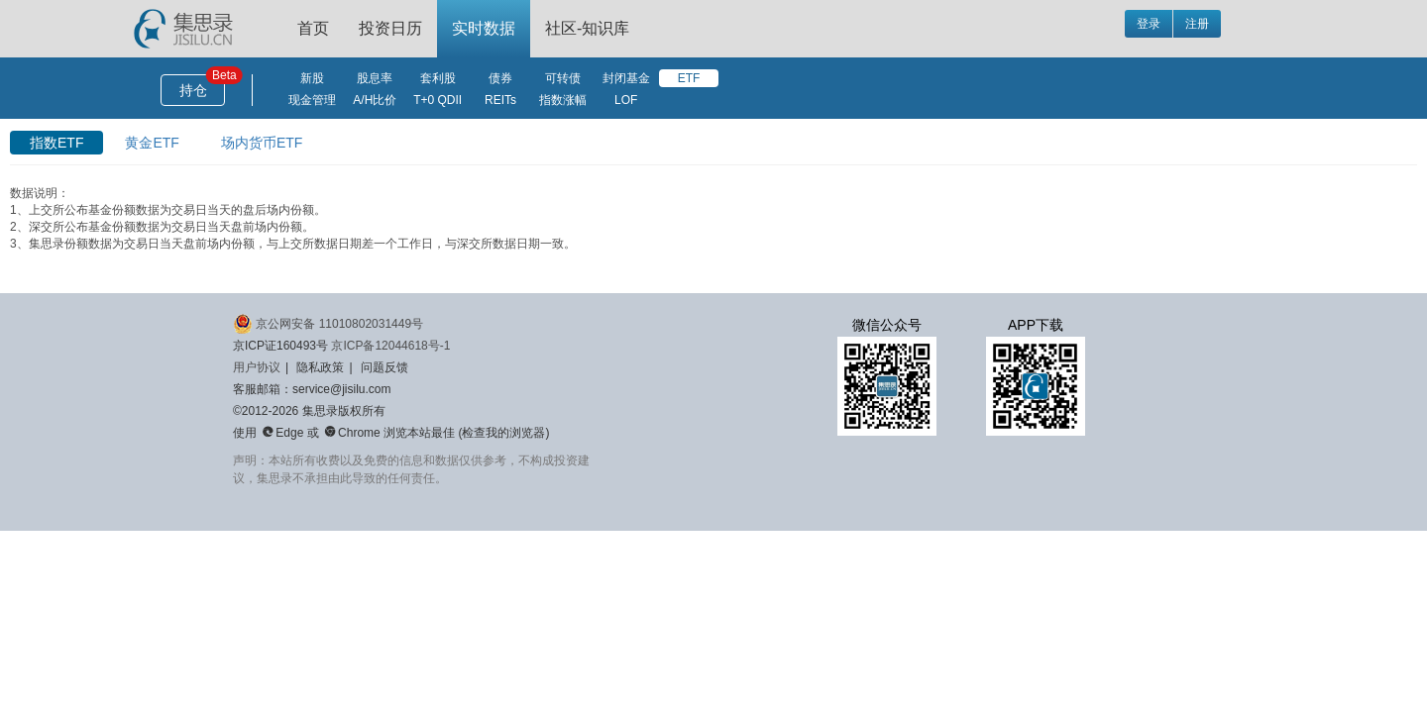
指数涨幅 (563, 100)
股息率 (374, 78)
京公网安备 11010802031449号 (328, 324)
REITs (500, 100)
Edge (282, 433)
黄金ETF (151, 143)
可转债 (563, 78)
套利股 (438, 78)
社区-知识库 (587, 28)
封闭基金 (626, 78)
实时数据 (483, 28)
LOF (625, 100)
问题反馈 (384, 367)
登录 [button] (1148, 24)
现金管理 (312, 100)
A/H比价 (374, 100)
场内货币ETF (261, 143)
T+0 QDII (437, 100)
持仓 (193, 90)
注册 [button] (1197, 24)
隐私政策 (320, 367)
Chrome (352, 433)
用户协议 (256, 367)
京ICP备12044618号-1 (390, 346)
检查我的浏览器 (503, 433)
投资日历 (390, 28)
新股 (312, 78)
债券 (500, 78)
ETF (689, 78)
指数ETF (56, 143)
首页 (313, 28)
